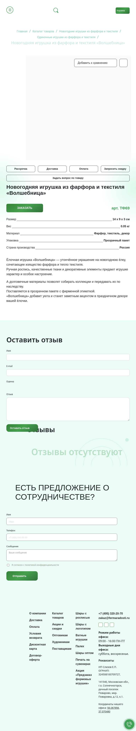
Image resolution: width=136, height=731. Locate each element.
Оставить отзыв (20, 428)
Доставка (52, 168)
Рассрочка (20, 168)
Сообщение (12, 546)
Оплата (83, 168)
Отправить (19, 576)
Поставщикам (61, 648)
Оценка (10, 381)
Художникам (60, 642)
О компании (37, 613)
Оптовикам (60, 635)
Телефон (10, 530)
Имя (8, 350)
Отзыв (9, 394)
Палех (80, 646)
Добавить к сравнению (92, 62)
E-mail (9, 366)
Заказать (24, 207)
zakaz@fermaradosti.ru (114, 617)
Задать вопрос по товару (67, 178)
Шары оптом (85, 652)
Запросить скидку (115, 168)
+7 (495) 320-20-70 (110, 613)
